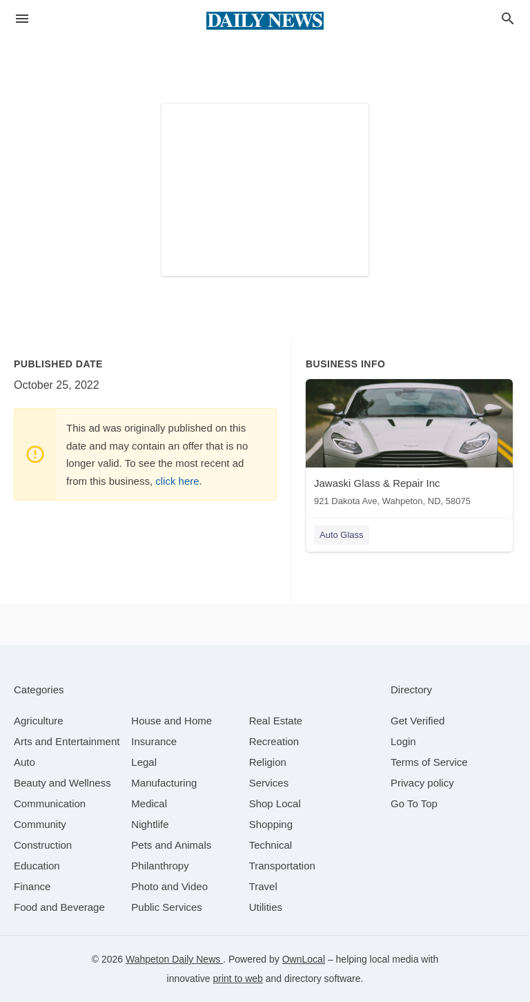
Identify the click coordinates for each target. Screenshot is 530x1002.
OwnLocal (303, 959)
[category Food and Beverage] (59, 907)
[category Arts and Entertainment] (66, 741)
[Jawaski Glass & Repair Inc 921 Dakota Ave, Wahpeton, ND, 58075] (409, 446)
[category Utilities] (265, 907)
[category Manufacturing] (164, 783)
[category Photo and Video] (169, 886)
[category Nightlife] (149, 824)
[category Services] (269, 783)
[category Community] (40, 824)
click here (177, 481)
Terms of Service (429, 762)
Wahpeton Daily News (174, 959)
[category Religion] (267, 762)
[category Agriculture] (38, 720)
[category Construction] (43, 845)
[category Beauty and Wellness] (62, 783)
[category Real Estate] (276, 720)
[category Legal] (144, 762)
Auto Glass (342, 535)
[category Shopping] (271, 824)
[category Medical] (149, 803)
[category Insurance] (154, 741)
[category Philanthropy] (159, 865)
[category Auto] (24, 762)
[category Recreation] (274, 741)
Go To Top (414, 803)
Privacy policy (422, 783)
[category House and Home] (171, 720)
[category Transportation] (282, 865)
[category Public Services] (166, 907)
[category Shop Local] (275, 803)
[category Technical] (271, 845)
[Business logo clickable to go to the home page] (265, 21)
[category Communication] (50, 803)
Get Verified (417, 720)
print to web (238, 978)
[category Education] (37, 865)
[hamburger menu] (22, 19)
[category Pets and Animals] (171, 845)
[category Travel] (263, 886)
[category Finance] (32, 886)
